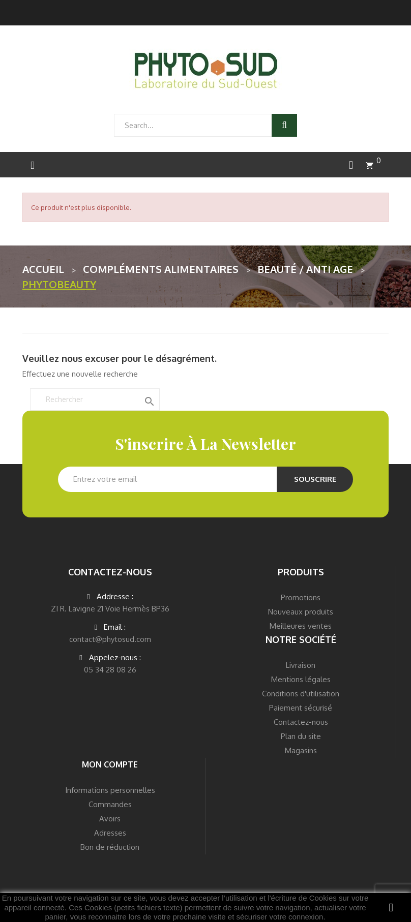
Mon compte (110, 764)
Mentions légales (301, 679)
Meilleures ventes (301, 626)
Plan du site (301, 736)
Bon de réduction (109, 847)
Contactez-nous (301, 722)
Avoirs (110, 818)
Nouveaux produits (300, 612)
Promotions (300, 597)
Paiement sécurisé (300, 708)
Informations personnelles (110, 790)
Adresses (110, 833)
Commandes (110, 804)
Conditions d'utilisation (300, 693)
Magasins (301, 750)
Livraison (300, 665)
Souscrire (315, 479)
